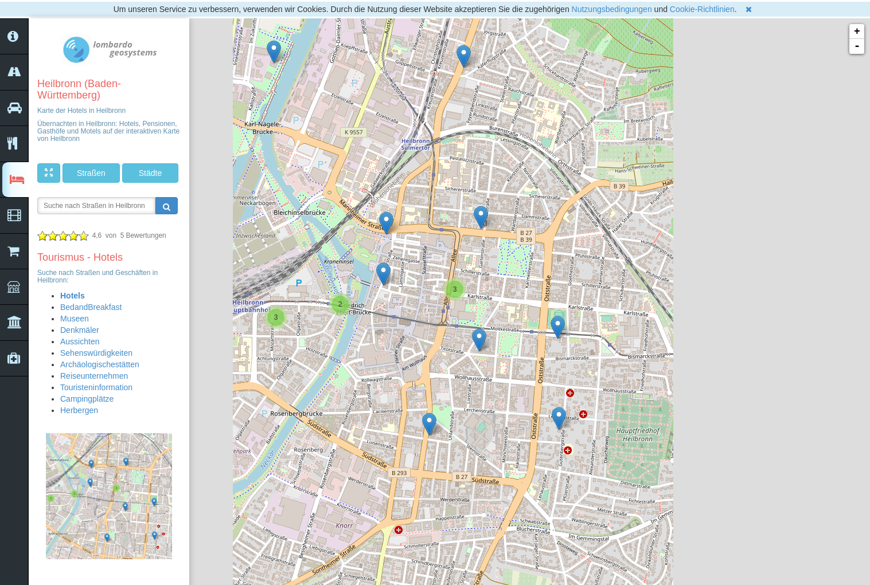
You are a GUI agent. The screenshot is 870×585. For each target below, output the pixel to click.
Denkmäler (79, 330)
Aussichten (79, 341)
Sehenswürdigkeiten (96, 353)
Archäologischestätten (99, 364)
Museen (74, 318)
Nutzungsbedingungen (612, 9)
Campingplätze (87, 398)
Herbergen (79, 410)
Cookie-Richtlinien (702, 9)
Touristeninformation (96, 387)
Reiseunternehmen (94, 375)
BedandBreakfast (91, 307)
